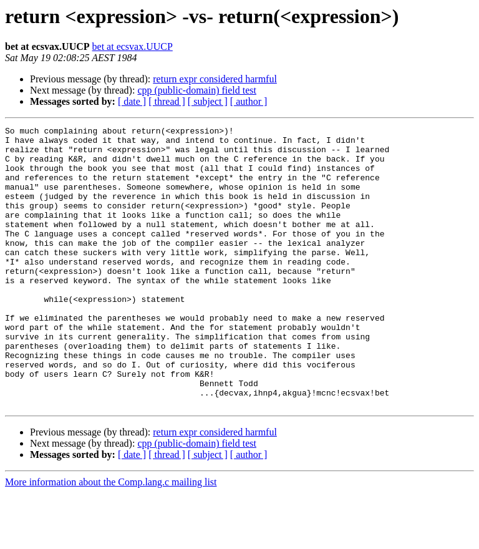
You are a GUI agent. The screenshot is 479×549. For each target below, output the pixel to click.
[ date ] (132, 101)
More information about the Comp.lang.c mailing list (111, 538)
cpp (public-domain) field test (196, 90)
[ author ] (249, 101)
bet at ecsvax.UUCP (132, 46)
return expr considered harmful (215, 79)
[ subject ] (208, 101)
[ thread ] (166, 101)
